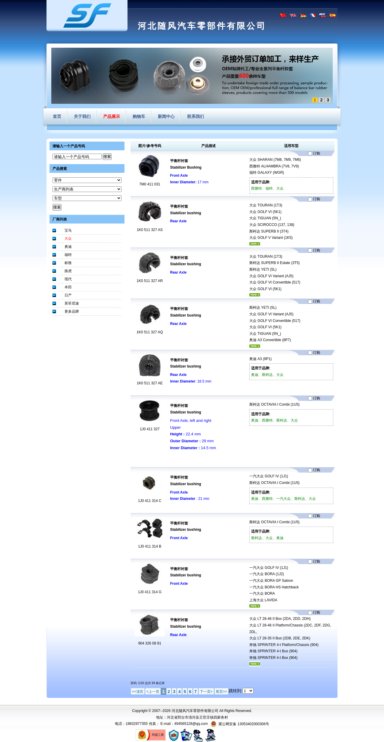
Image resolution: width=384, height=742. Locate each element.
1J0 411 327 (150, 429)
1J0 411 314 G (150, 592)
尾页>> (221, 691)
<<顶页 (137, 691)
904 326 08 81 (149, 643)
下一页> (206, 691)
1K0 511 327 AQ (149, 332)
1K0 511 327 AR (149, 281)
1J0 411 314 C (149, 501)
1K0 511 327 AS (150, 230)
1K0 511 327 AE (150, 383)
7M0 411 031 (149, 184)
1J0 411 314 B (149, 546)
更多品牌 (71, 311)
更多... (254, 243)
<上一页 (152, 691)
